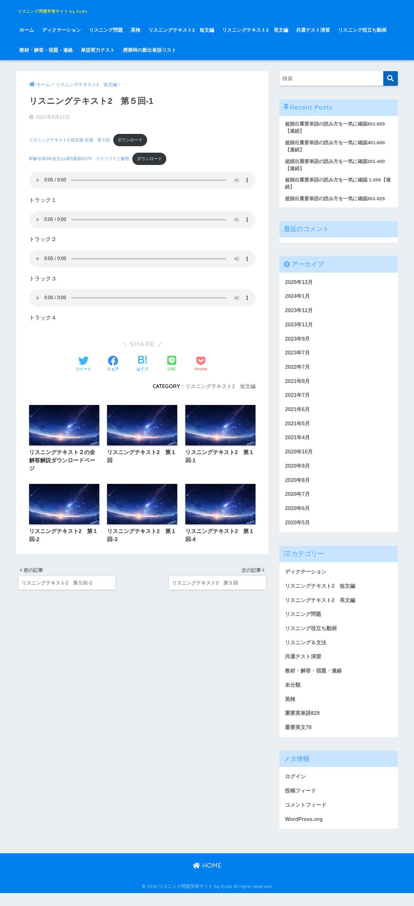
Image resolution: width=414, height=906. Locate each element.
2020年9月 (298, 472)
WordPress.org (304, 832)
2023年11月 (299, 327)
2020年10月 (299, 458)
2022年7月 (298, 371)
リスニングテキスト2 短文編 (181, 30)
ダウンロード (137, 139)
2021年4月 (298, 443)
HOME (207, 879)
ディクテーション (61, 30)
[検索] (390, 78)
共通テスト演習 (313, 30)
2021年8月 (298, 385)
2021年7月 (298, 400)
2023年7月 (298, 357)
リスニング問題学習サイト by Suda (82, 10)
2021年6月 (298, 414)
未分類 (293, 695)
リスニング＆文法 (307, 652)
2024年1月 (298, 299)
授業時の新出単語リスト (149, 50)
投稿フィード (301, 803)
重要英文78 (299, 739)
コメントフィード (307, 817)
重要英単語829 (303, 724)
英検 (135, 30)
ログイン (296, 788)
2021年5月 (298, 429)
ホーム (26, 30)
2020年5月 (298, 530)
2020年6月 (298, 516)
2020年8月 (298, 487)
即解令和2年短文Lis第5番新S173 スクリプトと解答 (82, 158)
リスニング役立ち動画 (362, 30)
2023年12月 (299, 313)
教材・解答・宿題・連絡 (46, 50)
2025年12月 (299, 284)
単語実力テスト (98, 50)
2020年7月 (298, 501)
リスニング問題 (106, 30)
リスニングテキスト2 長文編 (255, 30)
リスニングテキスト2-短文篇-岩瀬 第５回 (72, 139)
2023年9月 (298, 342)
